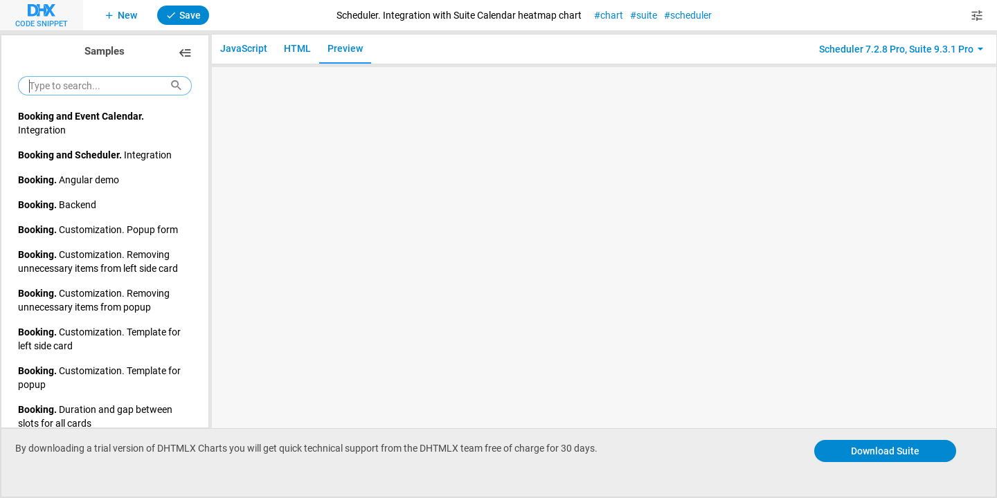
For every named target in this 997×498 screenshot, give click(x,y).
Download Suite (885, 450)
